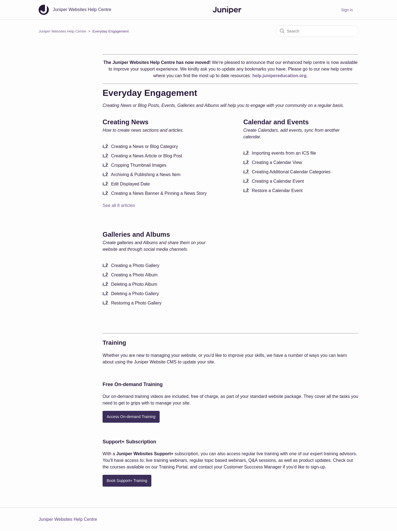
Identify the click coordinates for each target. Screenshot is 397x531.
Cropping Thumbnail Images (139, 165)
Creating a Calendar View (277, 162)
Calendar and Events (276, 122)
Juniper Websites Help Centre (62, 31)
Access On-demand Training (131, 416)
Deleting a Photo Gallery (135, 293)
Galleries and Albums (136, 234)
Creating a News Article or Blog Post (146, 155)
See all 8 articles (119, 205)
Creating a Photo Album (134, 275)
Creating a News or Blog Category (144, 146)
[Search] (317, 31)
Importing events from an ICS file (284, 153)
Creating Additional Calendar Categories (291, 171)
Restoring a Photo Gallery (136, 303)
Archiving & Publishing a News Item (146, 174)
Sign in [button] (347, 10)
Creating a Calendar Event (278, 181)
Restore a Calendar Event (277, 190)
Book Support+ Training (127, 480)
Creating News (126, 122)
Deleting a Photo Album (134, 284)
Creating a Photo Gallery (135, 265)
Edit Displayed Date (130, 184)
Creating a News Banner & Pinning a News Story (159, 193)
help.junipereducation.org (279, 75)
